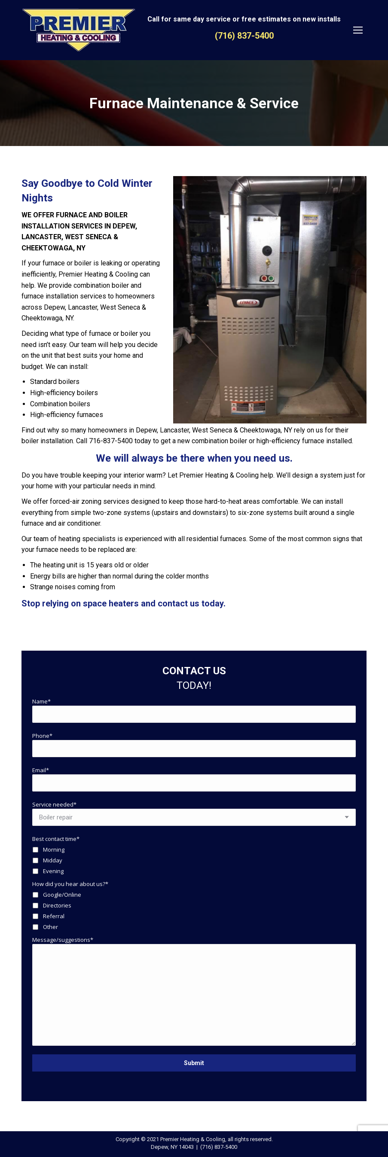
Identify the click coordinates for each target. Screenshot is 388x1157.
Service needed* (54, 804)
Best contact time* (55, 839)
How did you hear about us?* (70, 884)
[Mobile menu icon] (358, 30)
